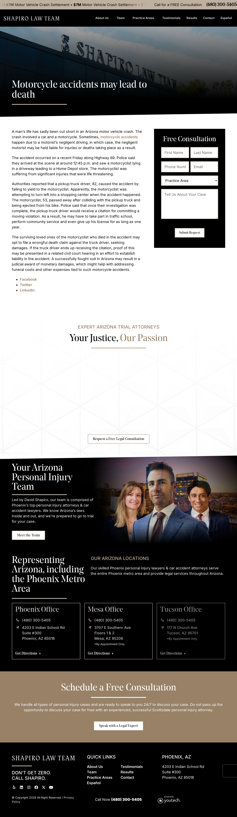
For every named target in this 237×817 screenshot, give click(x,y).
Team (122, 18)
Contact (209, 18)
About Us (103, 18)
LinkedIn (27, 290)
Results (192, 18)
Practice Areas (144, 18)
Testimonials (171, 18)
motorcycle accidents (119, 137)
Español (227, 18)
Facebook (28, 279)
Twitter (26, 285)
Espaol (94, 783)
